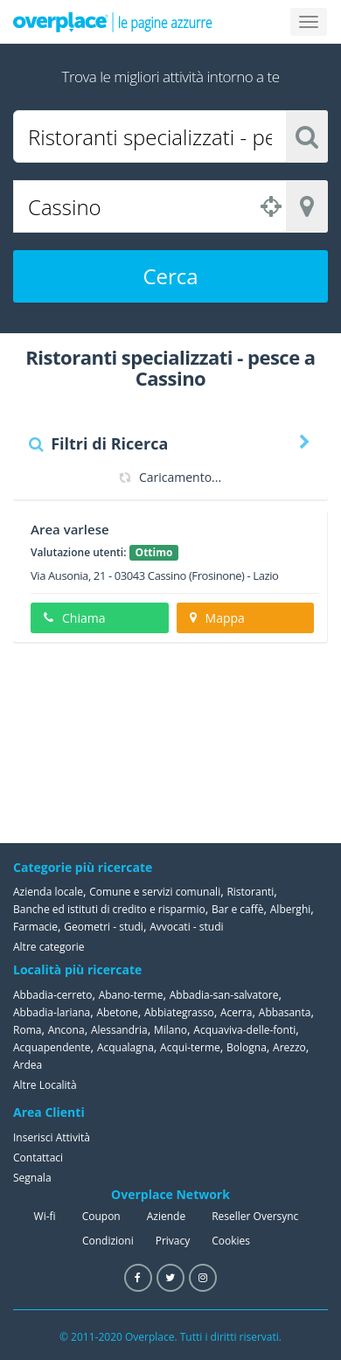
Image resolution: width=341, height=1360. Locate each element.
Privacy (173, 1240)
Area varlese (70, 529)
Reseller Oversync (255, 1216)
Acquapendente (52, 1047)
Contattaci (38, 1157)
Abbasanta (285, 1012)
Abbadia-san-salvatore (224, 994)
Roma (27, 1029)
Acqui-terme (190, 1047)
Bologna (246, 1047)
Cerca (170, 276)
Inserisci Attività (51, 1137)
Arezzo (289, 1047)
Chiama (74, 618)
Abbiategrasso (179, 1012)
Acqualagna (125, 1047)
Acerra (236, 1012)
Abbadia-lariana (51, 1012)
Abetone (116, 1012)
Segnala (32, 1177)
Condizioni (108, 1240)
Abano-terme (131, 994)
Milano (170, 1029)
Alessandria (119, 1029)
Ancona (66, 1029)
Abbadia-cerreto (52, 994)
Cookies (231, 1240)
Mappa (217, 618)
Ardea (27, 1064)
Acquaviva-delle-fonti (244, 1029)
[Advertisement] (240, 742)
